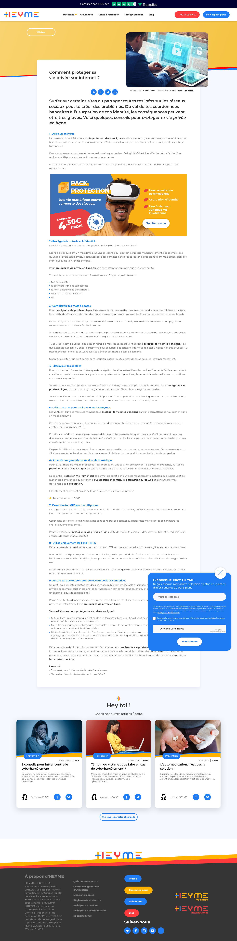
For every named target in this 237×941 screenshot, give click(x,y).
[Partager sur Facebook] (101, 92)
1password (93, 347)
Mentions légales (83, 894)
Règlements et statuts (87, 900)
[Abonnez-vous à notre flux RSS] (94, 92)
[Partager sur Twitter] (108, 92)
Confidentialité (214, 631)
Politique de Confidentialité (169, 613)
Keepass (70, 347)
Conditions (222, 631)
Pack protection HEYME (66, 498)
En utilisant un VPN (60, 434)
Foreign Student (133, 14)
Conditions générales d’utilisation (86, 888)
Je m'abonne (190, 641)
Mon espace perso (216, 14)
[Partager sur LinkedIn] (115, 92)
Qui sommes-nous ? (85, 881)
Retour (41, 32)
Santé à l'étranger (109, 14)
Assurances (86, 14)
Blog (151, 14)
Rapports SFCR (82, 915)
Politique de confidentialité (89, 910)
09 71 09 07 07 (187, 14)
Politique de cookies (85, 905)
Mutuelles (68, 14)
